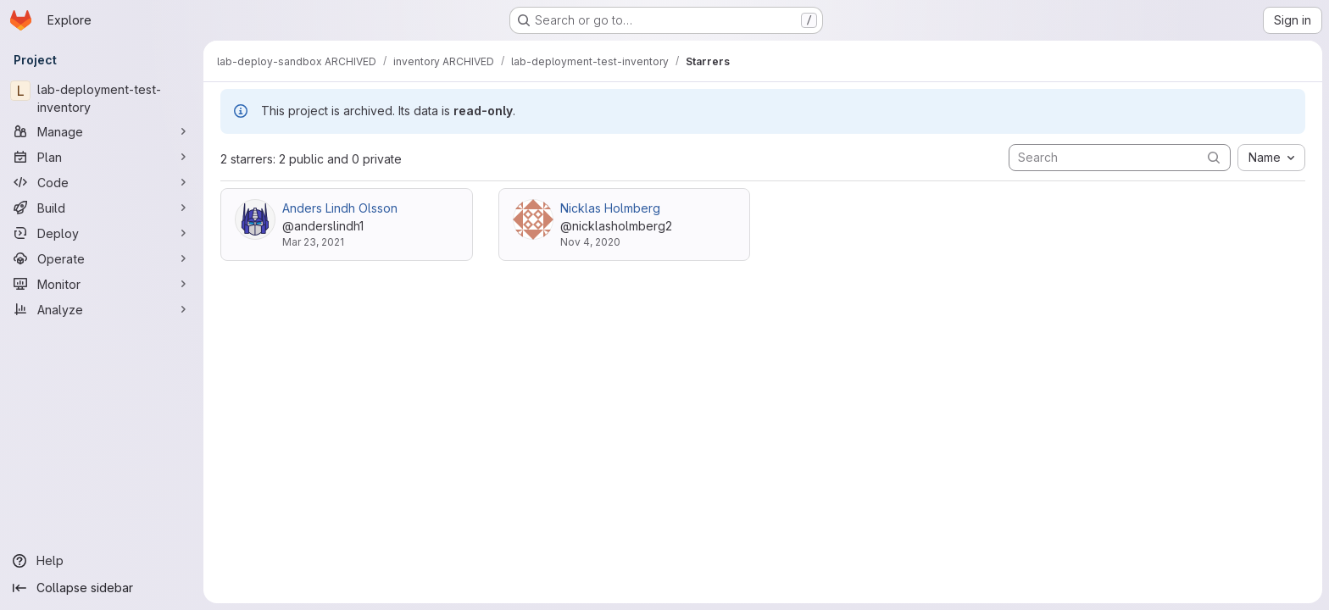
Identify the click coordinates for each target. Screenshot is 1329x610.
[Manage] (102, 131)
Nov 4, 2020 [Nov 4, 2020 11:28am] (590, 242)
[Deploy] (102, 233)
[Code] (102, 182)
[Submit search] (1214, 157)
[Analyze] (102, 309)
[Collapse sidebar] (102, 588)
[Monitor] (102, 284)
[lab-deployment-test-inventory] (102, 98)
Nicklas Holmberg (610, 208)
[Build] (102, 207)
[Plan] (102, 157)
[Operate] (102, 258)
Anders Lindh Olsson (340, 208)
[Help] (102, 561)
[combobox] (1271, 157)
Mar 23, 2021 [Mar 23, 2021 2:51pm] (313, 242)
